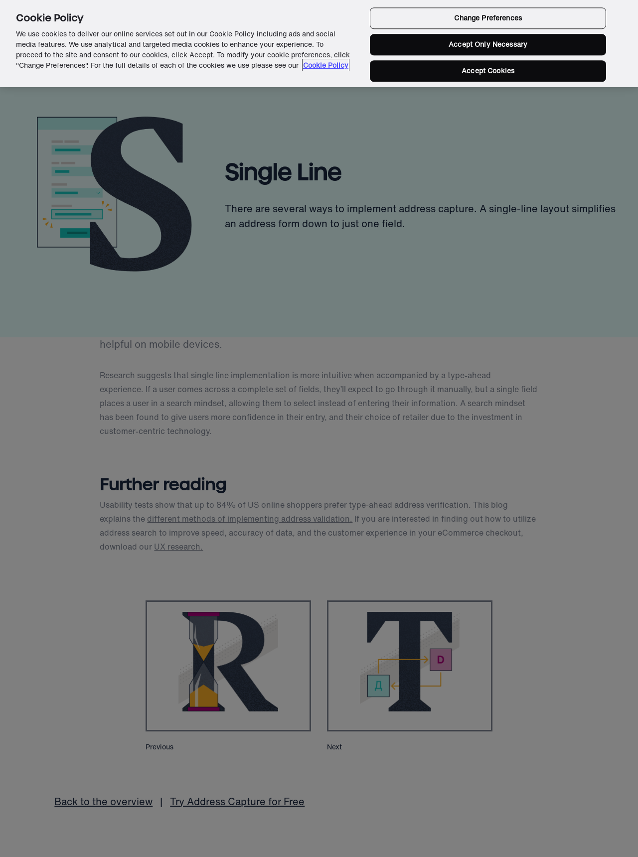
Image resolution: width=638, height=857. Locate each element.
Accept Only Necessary (488, 44)
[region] (319, 43)
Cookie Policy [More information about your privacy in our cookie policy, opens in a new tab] (325, 65)
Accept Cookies (488, 70)
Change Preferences (488, 18)
